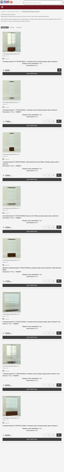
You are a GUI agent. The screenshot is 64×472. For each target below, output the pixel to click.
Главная (3, 11)
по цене (4, 27)
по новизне (19, 27)
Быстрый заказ (32, 73)
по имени (12, 27)
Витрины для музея (13, 11)
